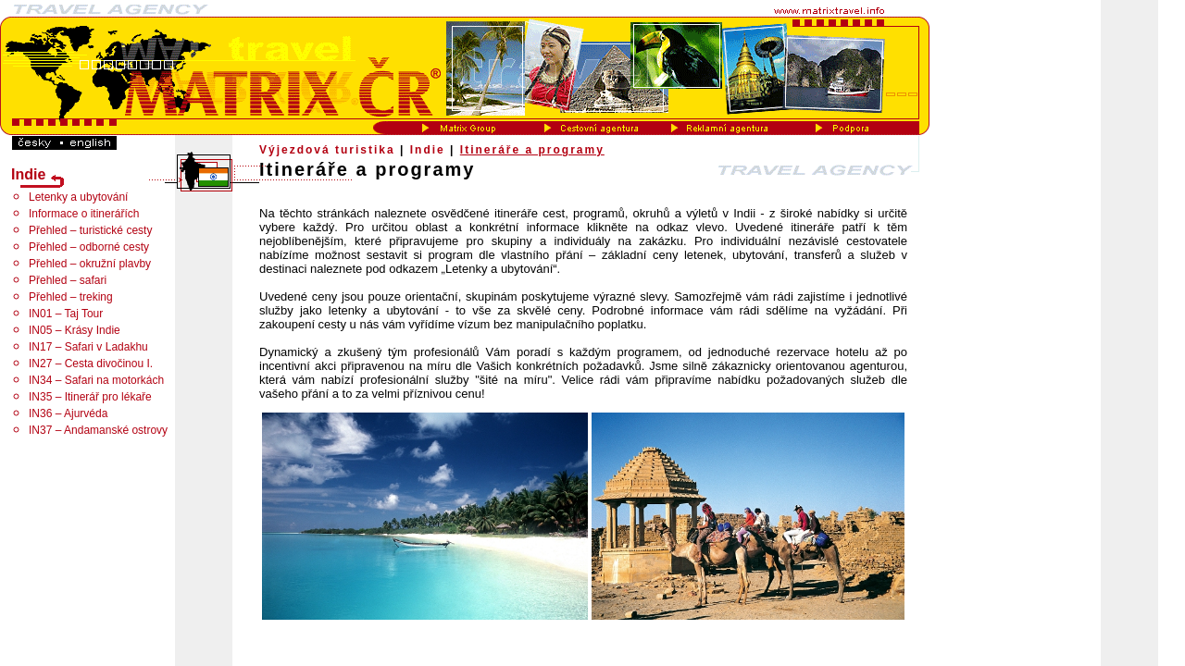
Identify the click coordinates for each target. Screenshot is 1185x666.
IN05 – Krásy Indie (74, 330)
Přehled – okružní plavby (90, 263)
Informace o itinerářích (84, 213)
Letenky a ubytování (78, 197)
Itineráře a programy (532, 149)
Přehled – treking (71, 296)
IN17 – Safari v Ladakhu (88, 346)
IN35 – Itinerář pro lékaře (90, 396)
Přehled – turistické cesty (90, 230)
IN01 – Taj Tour (66, 313)
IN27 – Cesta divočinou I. (91, 363)
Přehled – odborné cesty (89, 246)
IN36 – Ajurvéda (68, 413)
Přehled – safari (67, 280)
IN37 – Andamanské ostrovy (98, 430)
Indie (427, 149)
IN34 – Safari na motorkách (96, 380)
